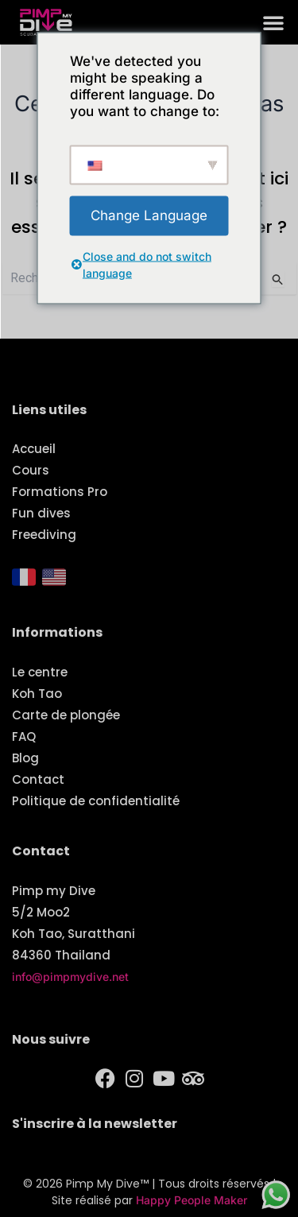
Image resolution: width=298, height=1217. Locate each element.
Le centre (40, 672)
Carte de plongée (66, 715)
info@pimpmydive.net (70, 976)
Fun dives (41, 513)
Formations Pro (59, 491)
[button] (273, 22)
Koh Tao (37, 693)
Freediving (44, 534)
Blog (25, 758)
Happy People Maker (191, 1200)
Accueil (34, 448)
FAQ (24, 736)
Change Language (149, 215)
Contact (38, 779)
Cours (30, 470)
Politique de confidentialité (96, 801)
